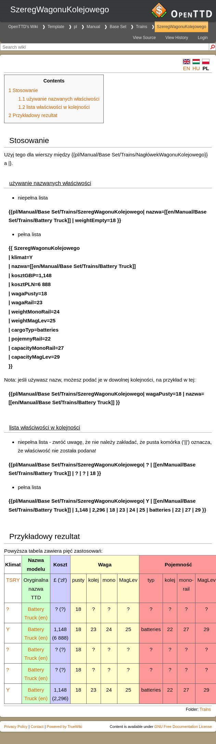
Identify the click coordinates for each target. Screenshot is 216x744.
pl (75, 26)
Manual (93, 26)
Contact (36, 726)
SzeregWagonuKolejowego (181, 26)
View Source (144, 37)
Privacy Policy (15, 726)
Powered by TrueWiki (64, 726)
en (186, 68)
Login (203, 37)
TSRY (13, 580)
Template (56, 26)
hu (196, 68)
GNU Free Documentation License (183, 726)
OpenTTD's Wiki (23, 26)
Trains (141, 26)
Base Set (118, 26)
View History (176, 37)
